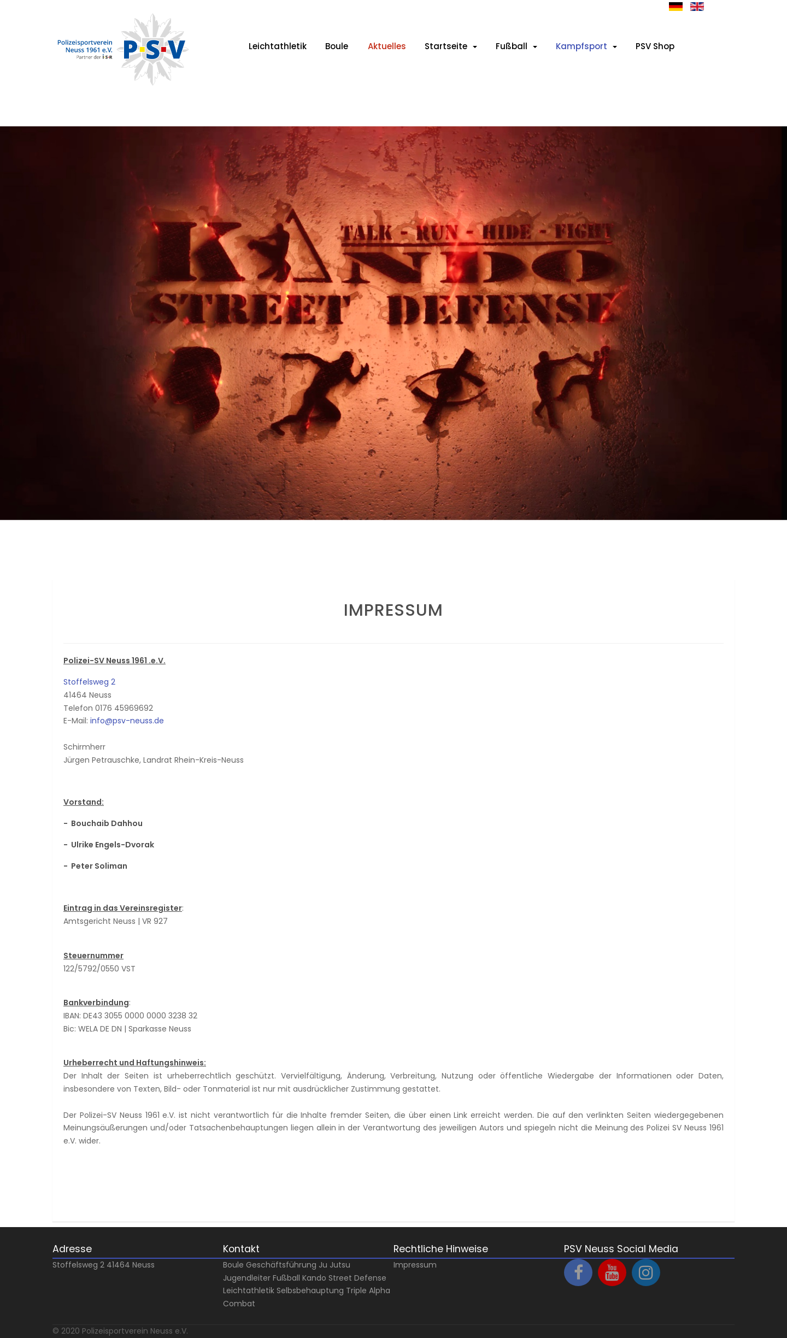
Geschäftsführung (281, 1264)
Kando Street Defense (344, 1277)
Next (33, 554)
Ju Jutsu (334, 1264)
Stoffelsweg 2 (89, 681)
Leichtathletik (248, 1290)
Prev (33, 567)
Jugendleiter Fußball (261, 1277)
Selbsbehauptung (310, 1290)
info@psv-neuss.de (127, 720)
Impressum (415, 1264)
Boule (233, 1264)
